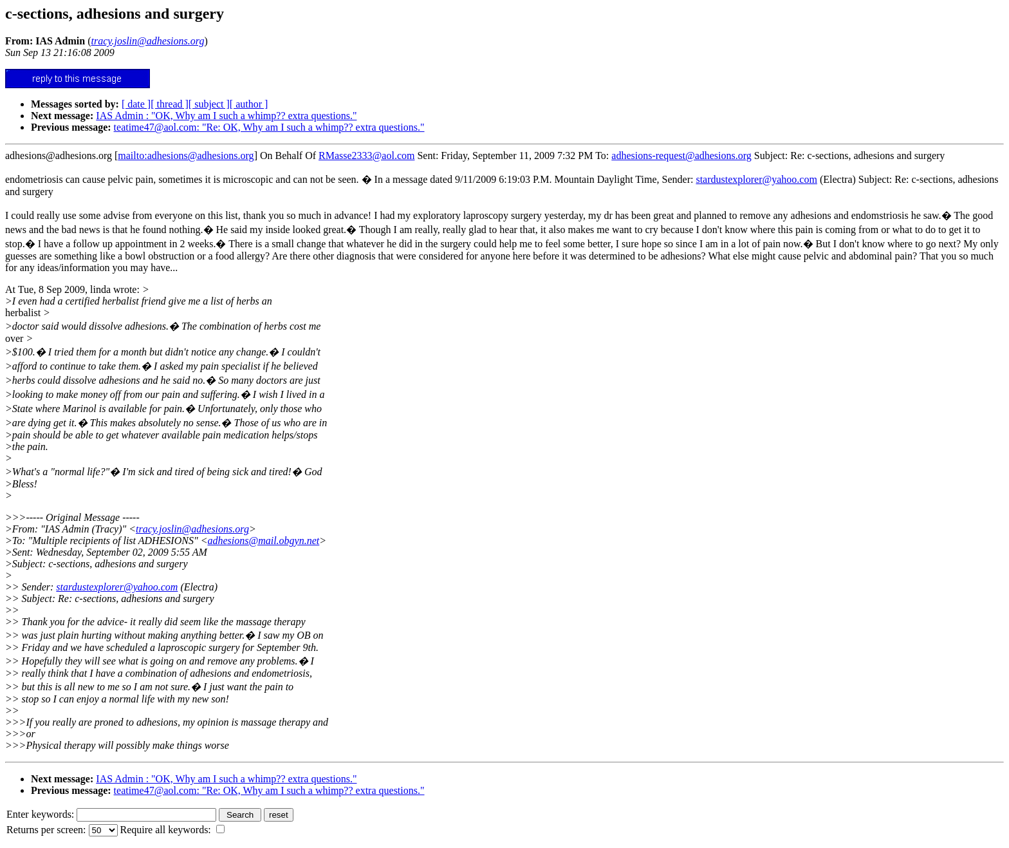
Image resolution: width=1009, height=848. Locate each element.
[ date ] (136, 104)
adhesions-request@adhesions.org (681, 155)
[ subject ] (209, 104)
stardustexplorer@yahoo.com (756, 179)
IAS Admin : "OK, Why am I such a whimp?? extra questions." (226, 115)
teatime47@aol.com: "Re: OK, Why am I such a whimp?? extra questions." (269, 127)
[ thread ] (170, 104)
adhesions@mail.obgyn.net (263, 540)
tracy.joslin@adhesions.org (192, 528)
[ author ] (249, 104)
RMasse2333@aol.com (366, 155)
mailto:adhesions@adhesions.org (186, 155)
